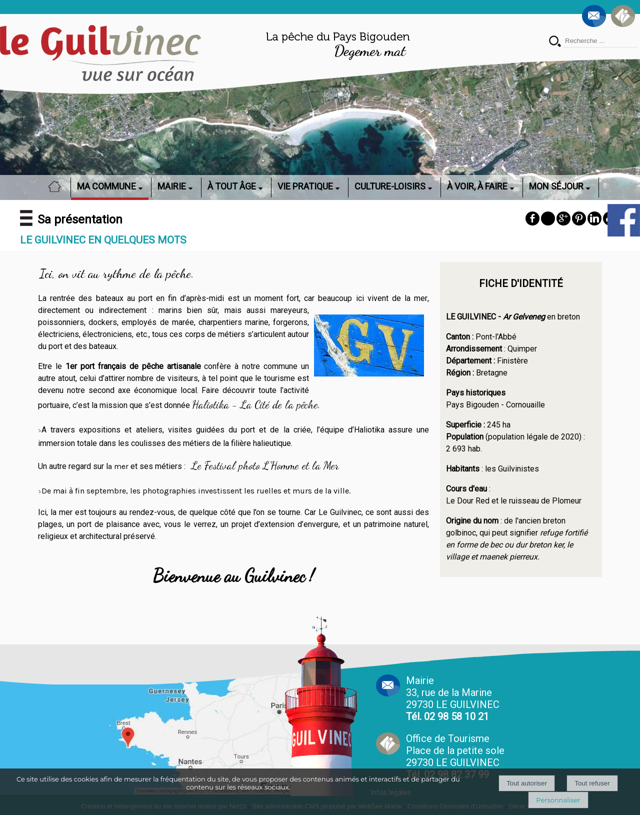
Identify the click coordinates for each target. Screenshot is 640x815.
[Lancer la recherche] (555, 42)
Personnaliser (558, 800)
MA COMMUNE (106, 186)
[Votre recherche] (600, 41)
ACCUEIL (57, 186)
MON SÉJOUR (556, 186)
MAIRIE (172, 186)
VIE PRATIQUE (305, 186)
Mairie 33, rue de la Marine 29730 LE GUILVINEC (453, 698)
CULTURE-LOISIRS (390, 186)
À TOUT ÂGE (232, 186)
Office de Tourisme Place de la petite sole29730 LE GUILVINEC (455, 756)
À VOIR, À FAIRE (477, 186)
